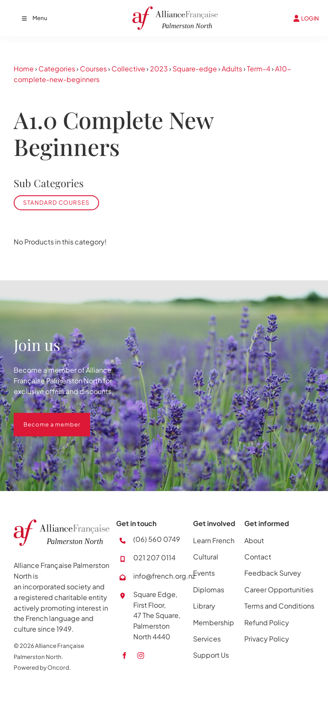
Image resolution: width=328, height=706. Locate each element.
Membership (213, 622)
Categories (56, 68)
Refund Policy (266, 622)
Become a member (42, 418)
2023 (159, 68)
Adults (232, 68)
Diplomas (208, 589)
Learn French (213, 540)
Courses (93, 68)
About (254, 540)
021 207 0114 (154, 557)
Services (207, 638)
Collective (128, 68)
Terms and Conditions (279, 605)
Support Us (211, 654)
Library (204, 605)
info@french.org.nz (164, 575)
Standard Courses (56, 202)
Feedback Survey (272, 572)
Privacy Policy (266, 638)
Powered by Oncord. (42, 667)
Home (24, 68)
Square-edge (195, 68)
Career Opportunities (278, 589)
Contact (257, 556)
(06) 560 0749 (156, 539)
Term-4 (258, 68)
